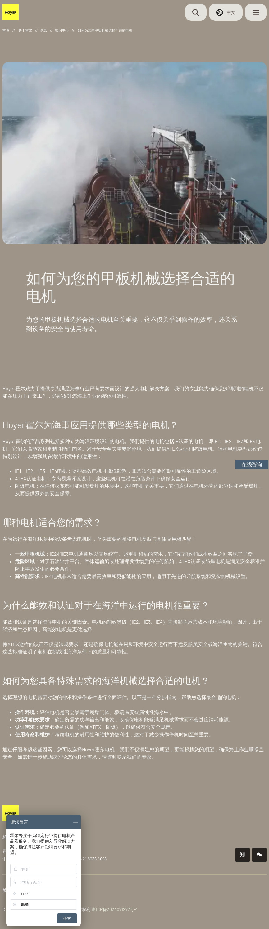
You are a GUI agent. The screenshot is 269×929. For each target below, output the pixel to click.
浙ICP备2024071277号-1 (115, 907)
